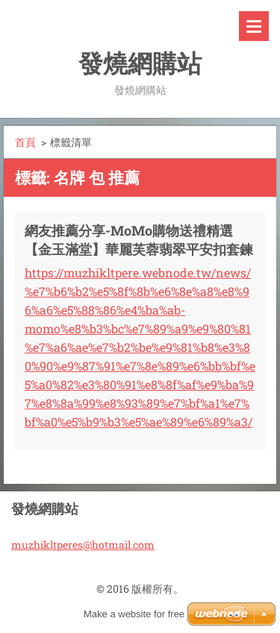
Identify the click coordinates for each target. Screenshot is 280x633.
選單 (254, 26)
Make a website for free (134, 614)
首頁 (25, 142)
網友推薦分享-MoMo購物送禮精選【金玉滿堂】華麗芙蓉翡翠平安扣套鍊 (139, 239)
